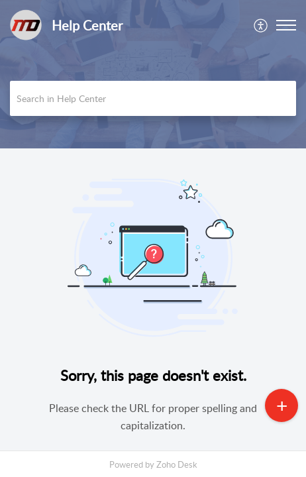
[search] (153, 98)
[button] (261, 25)
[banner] (153, 74)
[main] (153, 304)
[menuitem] (261, 25)
